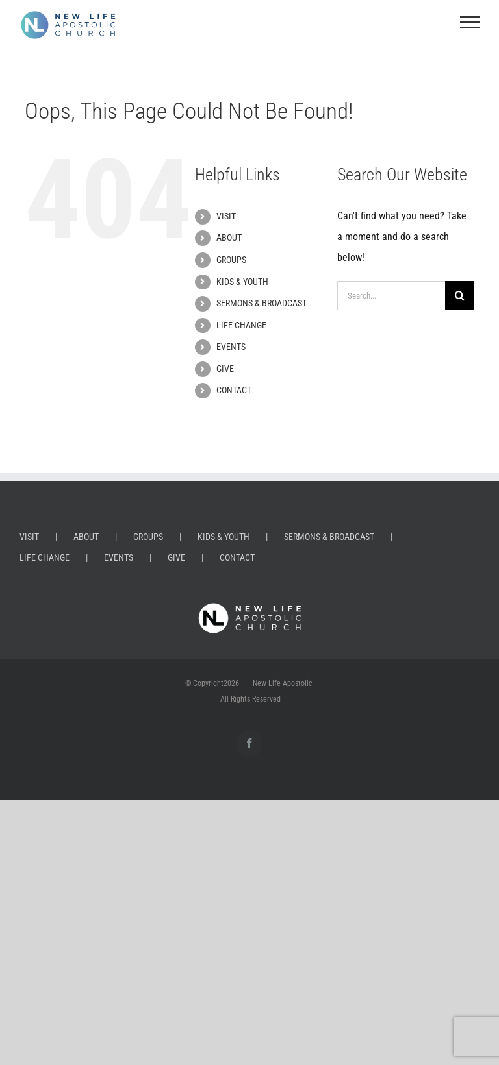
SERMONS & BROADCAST (261, 303)
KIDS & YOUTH (242, 281)
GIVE (225, 368)
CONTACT (233, 390)
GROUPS (231, 259)
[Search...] (390, 295)
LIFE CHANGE (241, 325)
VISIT (226, 216)
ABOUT (229, 237)
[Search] (459, 295)
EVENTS (231, 346)
